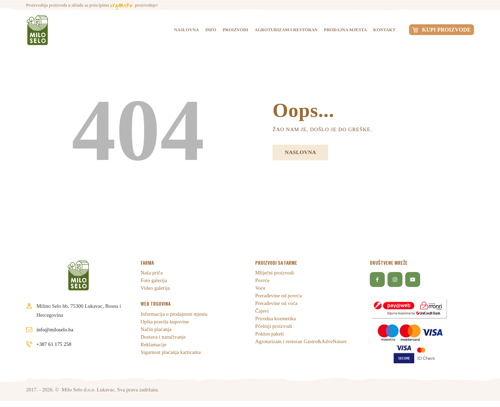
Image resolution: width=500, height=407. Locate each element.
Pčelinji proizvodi (273, 326)
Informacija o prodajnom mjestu (174, 314)
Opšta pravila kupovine (165, 321)
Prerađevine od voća (276, 303)
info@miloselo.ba (55, 329)
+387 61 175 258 (54, 344)
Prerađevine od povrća (278, 296)
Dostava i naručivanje (163, 337)
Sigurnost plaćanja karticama (171, 352)
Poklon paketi (269, 334)
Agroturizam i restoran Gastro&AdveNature (301, 342)
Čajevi (262, 311)
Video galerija (155, 288)
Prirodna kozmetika (275, 319)
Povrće (262, 280)
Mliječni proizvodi (274, 273)
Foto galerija (154, 280)
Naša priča (152, 273)
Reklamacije (154, 344)
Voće (260, 288)
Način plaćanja (156, 329)
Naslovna (301, 152)
